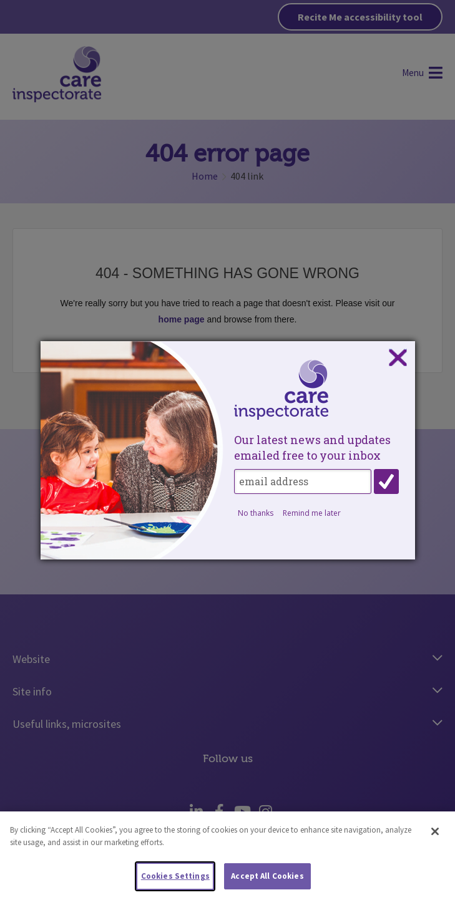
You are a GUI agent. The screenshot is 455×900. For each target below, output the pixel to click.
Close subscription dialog (397, 358)
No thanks (255, 513)
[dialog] (228, 450)
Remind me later (312, 513)
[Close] (435, 834)
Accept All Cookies (267, 879)
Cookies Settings (175, 879)
